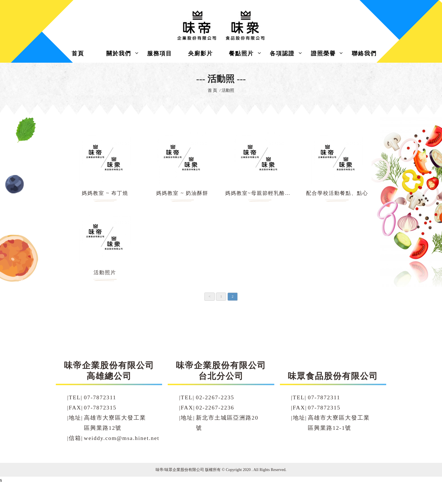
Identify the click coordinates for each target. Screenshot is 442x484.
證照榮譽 (323, 53)
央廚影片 (200, 53)
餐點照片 (241, 53)
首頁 (78, 53)
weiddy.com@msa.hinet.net (122, 438)
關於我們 (118, 53)
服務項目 (159, 53)
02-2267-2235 (215, 397)
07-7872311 (100, 397)
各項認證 (282, 53)
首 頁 (212, 90)
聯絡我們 (364, 53)
